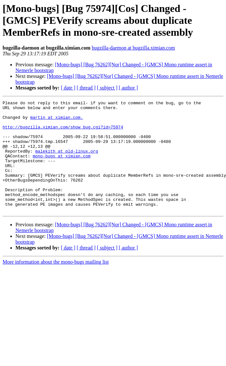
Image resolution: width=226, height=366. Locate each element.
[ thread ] (86, 87)
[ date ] (68, 87)
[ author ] (128, 87)
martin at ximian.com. (56, 121)
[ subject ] (107, 87)
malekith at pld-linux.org (66, 161)
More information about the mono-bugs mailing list (56, 284)
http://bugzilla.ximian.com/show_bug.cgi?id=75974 (63, 133)
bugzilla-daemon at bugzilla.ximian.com (133, 48)
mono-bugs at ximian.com (61, 167)
